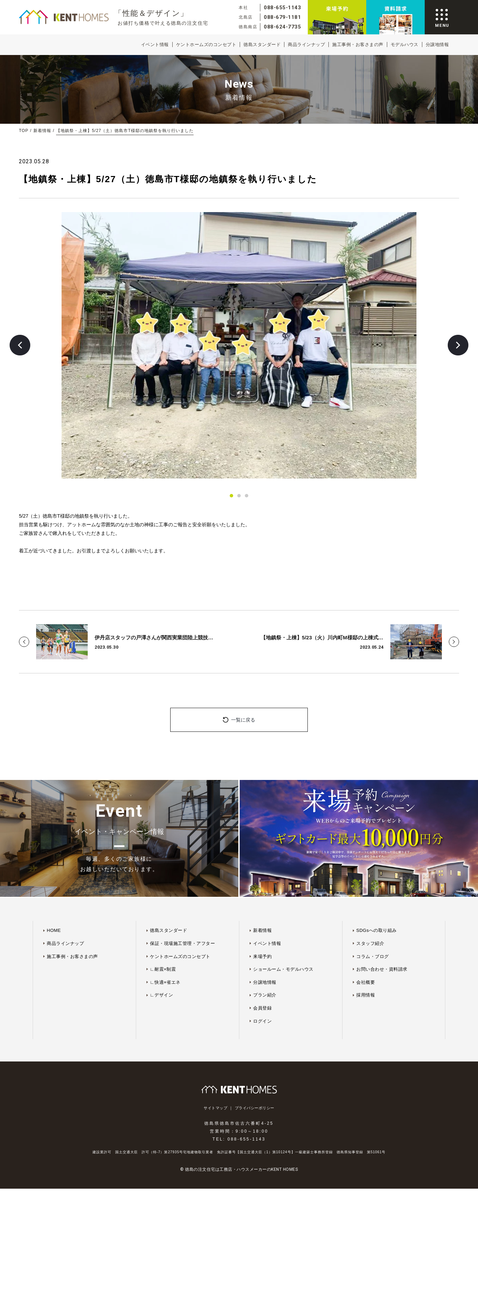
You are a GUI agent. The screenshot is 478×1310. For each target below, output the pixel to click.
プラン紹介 (264, 995)
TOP (23, 130)
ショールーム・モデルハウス (283, 969)
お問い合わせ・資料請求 (382, 969)
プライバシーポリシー (254, 1108)
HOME (54, 930)
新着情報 (42, 130)
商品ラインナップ (306, 44)
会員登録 (262, 1008)
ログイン (262, 1021)
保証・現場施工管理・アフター (182, 943)
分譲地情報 (437, 44)
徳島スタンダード (262, 44)
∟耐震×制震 (163, 969)
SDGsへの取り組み (376, 930)
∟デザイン (161, 995)
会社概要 (365, 982)
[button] (20, 345)
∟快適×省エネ (165, 982)
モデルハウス (405, 44)
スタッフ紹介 (370, 943)
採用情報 (365, 995)
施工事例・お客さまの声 (357, 44)
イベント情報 (155, 44)
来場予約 (262, 956)
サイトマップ (215, 1108)
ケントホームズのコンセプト (206, 44)
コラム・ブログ (372, 956)
